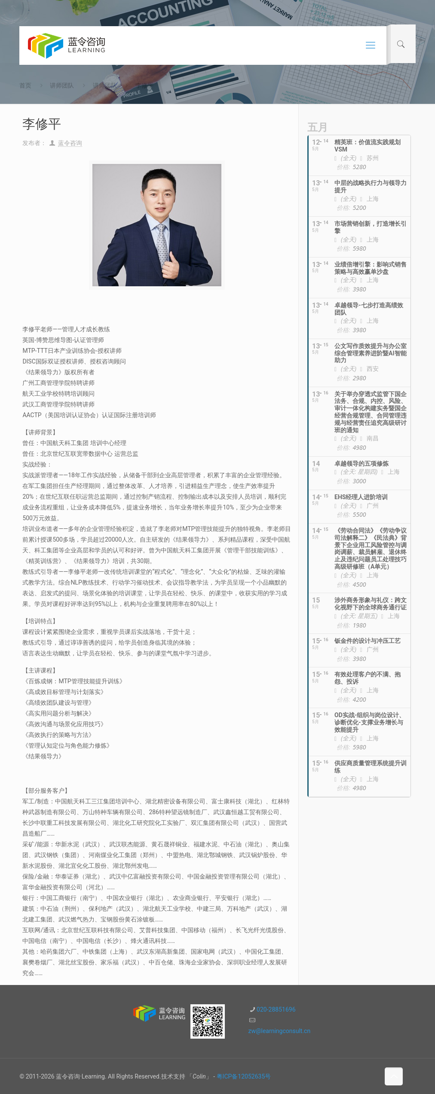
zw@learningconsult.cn (279, 1030)
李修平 (144, 85)
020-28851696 (276, 1009)
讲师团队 (62, 85)
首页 (25, 85)
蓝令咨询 (70, 142)
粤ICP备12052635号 (244, 1076)
